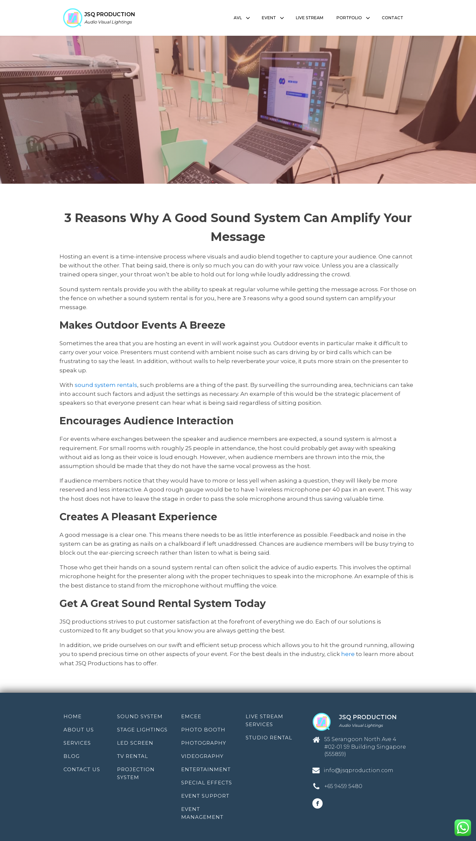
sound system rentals (106, 385)
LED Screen (135, 743)
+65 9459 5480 (343, 786)
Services (77, 743)
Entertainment (206, 769)
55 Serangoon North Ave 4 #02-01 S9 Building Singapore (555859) (365, 746)
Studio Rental (269, 737)
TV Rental (132, 756)
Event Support (205, 796)
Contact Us (81, 769)
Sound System (140, 716)
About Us (78, 729)
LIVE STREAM (309, 17)
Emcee (191, 716)
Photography (203, 743)
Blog (71, 756)
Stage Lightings (142, 729)
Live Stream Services (264, 720)
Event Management (202, 813)
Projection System (136, 773)
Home (72, 716)
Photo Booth (203, 729)
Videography (202, 756)
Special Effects (206, 782)
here (347, 654)
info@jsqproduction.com (358, 770)
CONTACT (392, 17)
